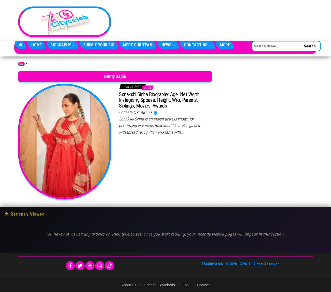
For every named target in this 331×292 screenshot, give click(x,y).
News (168, 44)
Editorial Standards (159, 285)
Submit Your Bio (98, 44)
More (225, 44)
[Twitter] (80, 265)
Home (36, 44)
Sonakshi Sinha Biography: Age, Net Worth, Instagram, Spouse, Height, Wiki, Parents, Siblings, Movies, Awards (160, 100)
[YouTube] (89, 265)
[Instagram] (99, 265)
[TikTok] (109, 265)
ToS (186, 285)
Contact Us (197, 44)
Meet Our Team (138, 44)
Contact (203, 285)
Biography (62, 44)
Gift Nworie (143, 113)
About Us (128, 285)
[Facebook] (70, 265)
